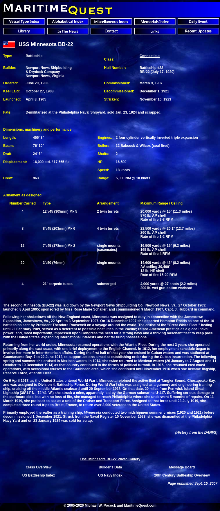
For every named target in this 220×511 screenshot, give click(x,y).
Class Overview (39, 467)
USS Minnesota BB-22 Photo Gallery (110, 459)
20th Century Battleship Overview (182, 475)
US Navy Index (110, 475)
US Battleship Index (38, 475)
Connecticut (150, 56)
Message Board (182, 467)
